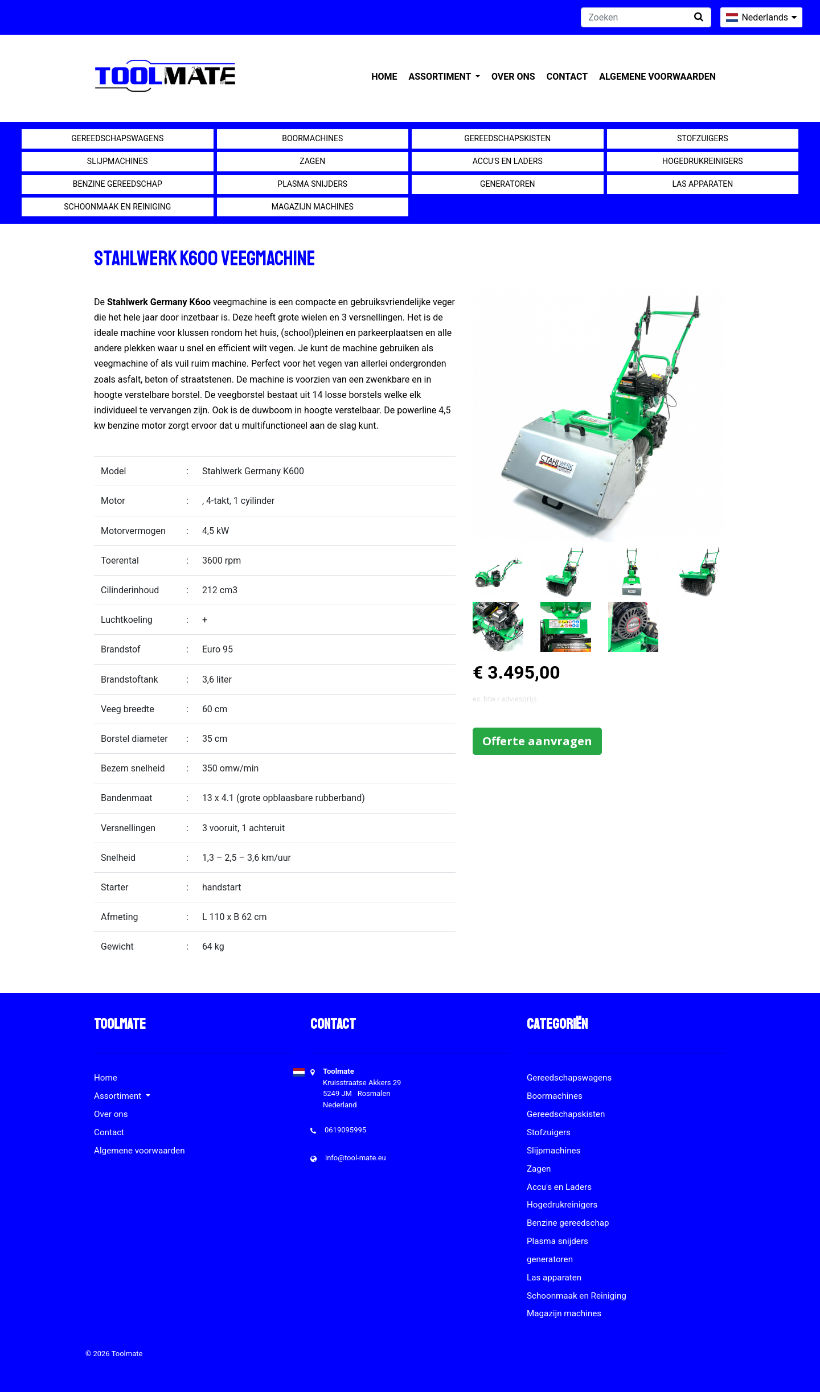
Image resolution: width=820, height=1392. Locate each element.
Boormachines (312, 138)
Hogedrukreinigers (702, 161)
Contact (567, 76)
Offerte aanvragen (537, 741)
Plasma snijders (312, 183)
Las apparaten (702, 183)
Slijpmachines (117, 161)
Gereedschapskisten (507, 138)
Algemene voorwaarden (657, 76)
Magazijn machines (313, 206)
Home (384, 76)
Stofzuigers (702, 138)
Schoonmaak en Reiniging (117, 206)
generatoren (507, 183)
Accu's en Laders (508, 161)
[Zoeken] (646, 17)
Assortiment (441, 76)
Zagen (312, 161)
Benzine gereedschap (117, 183)
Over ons (513, 76)
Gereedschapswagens (117, 138)
